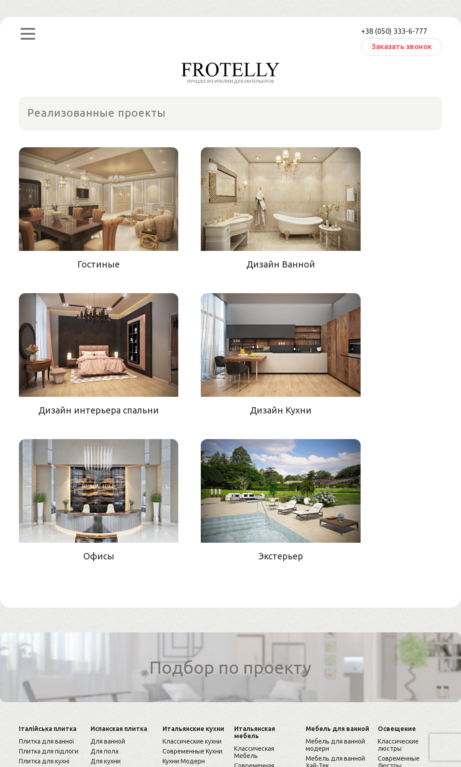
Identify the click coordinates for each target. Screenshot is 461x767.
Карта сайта (36, 732)
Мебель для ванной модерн (335, 598)
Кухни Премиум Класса (185, 638)
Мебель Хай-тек (258, 646)
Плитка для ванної (46, 595)
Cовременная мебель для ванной (338, 667)
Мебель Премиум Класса (260, 660)
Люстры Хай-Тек (402, 629)
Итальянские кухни (193, 582)
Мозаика (31, 624)
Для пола (104, 604)
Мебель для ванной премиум (335, 633)
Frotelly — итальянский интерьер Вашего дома (89, 716)
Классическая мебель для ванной (338, 650)
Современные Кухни (192, 604)
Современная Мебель (254, 623)
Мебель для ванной (337, 582)
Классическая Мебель (254, 606)
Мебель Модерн (259, 636)
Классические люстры (398, 598)
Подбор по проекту (231, 521)
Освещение (397, 582)
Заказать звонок (401, 46)
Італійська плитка (48, 582)
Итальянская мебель (254, 586)
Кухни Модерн (184, 614)
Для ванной (107, 595)
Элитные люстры (404, 639)
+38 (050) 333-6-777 (394, 31)
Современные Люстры (399, 615)
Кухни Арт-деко (186, 624)
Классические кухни (192, 595)
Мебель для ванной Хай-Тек (335, 615)
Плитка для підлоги (48, 604)
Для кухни (105, 614)
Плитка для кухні (44, 614)
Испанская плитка (118, 582)
